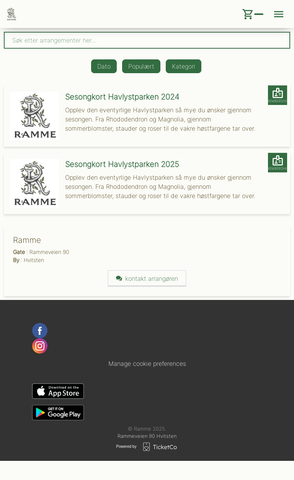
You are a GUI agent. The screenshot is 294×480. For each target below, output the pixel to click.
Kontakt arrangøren (147, 278)
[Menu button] (279, 14)
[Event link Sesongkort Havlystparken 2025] (31, 183)
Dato (104, 66)
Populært (141, 66)
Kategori (183, 66)
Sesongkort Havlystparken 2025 (122, 164)
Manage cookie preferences (147, 363)
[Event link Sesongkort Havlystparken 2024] (31, 116)
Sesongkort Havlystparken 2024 (122, 97)
